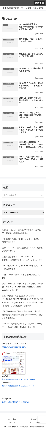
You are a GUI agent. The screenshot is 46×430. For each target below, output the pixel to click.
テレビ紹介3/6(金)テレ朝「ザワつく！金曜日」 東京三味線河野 (22, 240)
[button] (42, 195)
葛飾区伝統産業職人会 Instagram (15, 402)
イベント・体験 (34, 423)
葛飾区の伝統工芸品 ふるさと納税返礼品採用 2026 (22, 276)
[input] (23, 195)
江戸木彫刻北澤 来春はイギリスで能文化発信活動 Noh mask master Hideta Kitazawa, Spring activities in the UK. (22, 287)
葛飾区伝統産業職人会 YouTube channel (18, 379)
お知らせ (12, 423)
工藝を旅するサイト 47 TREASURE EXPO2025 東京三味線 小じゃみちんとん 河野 (22, 258)
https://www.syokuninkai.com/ (14, 347)
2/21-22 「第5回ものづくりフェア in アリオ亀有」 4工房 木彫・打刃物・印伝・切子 (22, 325)
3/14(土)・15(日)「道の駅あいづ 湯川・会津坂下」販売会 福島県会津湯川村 (21, 231)
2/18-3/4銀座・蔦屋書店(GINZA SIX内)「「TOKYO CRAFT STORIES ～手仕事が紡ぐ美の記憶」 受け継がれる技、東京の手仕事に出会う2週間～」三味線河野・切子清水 (22, 301)
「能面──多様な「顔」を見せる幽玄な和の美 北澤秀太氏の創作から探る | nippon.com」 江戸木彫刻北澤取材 (22, 314)
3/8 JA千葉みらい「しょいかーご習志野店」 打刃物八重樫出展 (22, 267)
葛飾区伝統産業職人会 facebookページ (18, 386)
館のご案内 (12, 419)
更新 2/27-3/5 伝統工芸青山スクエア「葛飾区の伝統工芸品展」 (22, 249)
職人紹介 (34, 419)
